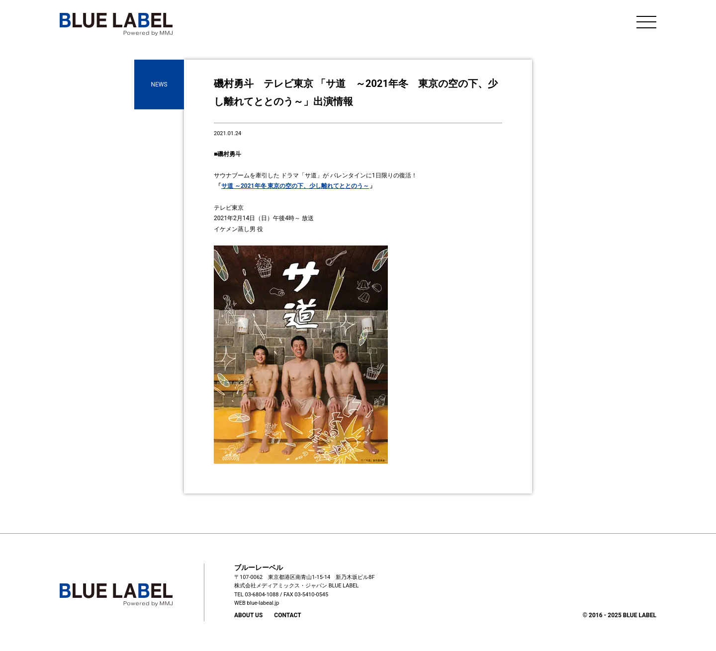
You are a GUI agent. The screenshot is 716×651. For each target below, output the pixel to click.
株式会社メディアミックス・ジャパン (280, 585)
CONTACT (287, 615)
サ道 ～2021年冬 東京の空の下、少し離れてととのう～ (295, 185)
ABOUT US (248, 615)
